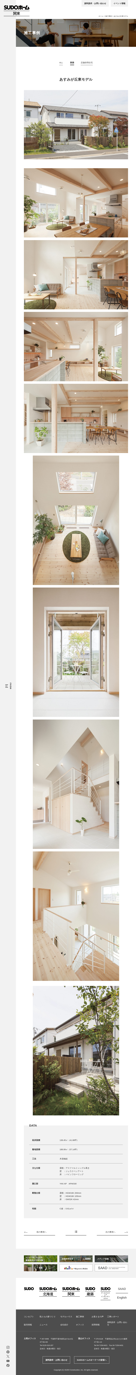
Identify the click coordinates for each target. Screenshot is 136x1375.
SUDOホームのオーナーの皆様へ (92, 1360)
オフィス (80, 1325)
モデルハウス (66, 1316)
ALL (61, 62)
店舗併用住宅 (87, 62)
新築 (72, 62)
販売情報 (28, 1325)
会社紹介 (64, 1325)
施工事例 (108, 16)
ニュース (44, 1325)
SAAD (122, 1288)
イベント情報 (119, 3)
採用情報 (96, 1325)
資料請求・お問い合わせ (95, 3)
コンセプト (29, 1316)
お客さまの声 (98, 1316)
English (122, 1297)
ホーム (101, 16)
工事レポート (113, 1316)
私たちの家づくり (48, 1316)
